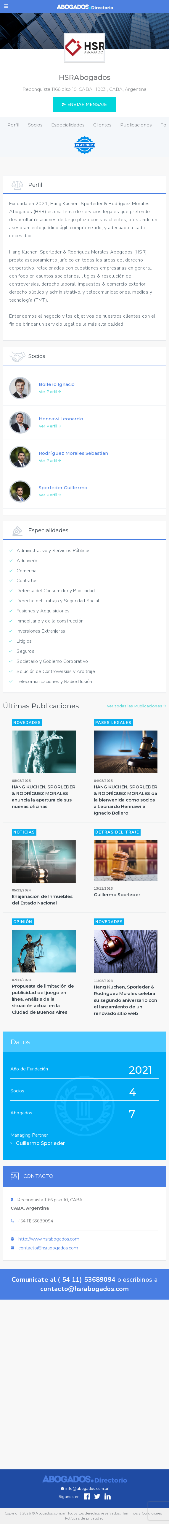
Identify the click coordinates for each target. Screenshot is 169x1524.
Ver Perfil (50, 399)
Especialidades (67, 125)
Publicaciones (136, 125)
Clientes (102, 125)
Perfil (13, 125)
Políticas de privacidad (84, 1518)
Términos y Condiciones (142, 1513)
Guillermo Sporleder (117, 902)
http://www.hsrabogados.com (48, 1246)
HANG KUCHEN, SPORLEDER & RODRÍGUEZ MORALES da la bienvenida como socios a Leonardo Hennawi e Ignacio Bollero (125, 807)
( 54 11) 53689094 (35, 1228)
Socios (35, 125)
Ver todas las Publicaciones (136, 713)
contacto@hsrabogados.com (48, 1255)
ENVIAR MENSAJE (84, 104)
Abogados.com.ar (50, 1513)
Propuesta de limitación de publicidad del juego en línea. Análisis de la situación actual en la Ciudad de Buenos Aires (43, 1006)
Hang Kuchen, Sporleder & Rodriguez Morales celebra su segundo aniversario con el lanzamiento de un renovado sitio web (125, 1007)
